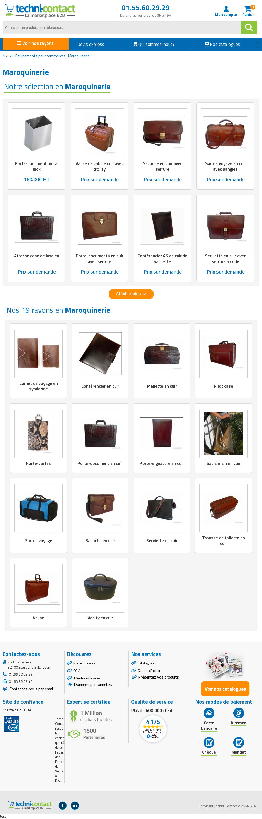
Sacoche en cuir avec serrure (162, 166)
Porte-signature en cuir (162, 463)
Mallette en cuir (162, 386)
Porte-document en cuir (100, 463)
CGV (76, 670)
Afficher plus (131, 294)
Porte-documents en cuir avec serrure (99, 259)
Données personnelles (93, 684)
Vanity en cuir (100, 618)
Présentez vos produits (158, 677)
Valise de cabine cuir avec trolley (99, 166)
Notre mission (84, 663)
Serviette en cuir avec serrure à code (225, 259)
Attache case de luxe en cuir (36, 259)
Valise (38, 618)
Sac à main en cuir (223, 463)
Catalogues (146, 663)
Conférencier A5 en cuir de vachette (162, 259)
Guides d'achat (149, 670)
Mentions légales (87, 678)
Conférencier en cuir (100, 386)
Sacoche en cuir (100, 540)
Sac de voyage (38, 540)
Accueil (8, 56)
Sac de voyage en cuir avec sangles (225, 166)
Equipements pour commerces (40, 56)
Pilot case (223, 386)
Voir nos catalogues (225, 688)
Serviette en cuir (162, 540)
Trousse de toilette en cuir (223, 540)
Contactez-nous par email (31, 688)
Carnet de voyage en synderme (38, 386)
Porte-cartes (38, 463)
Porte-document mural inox (36, 166)
